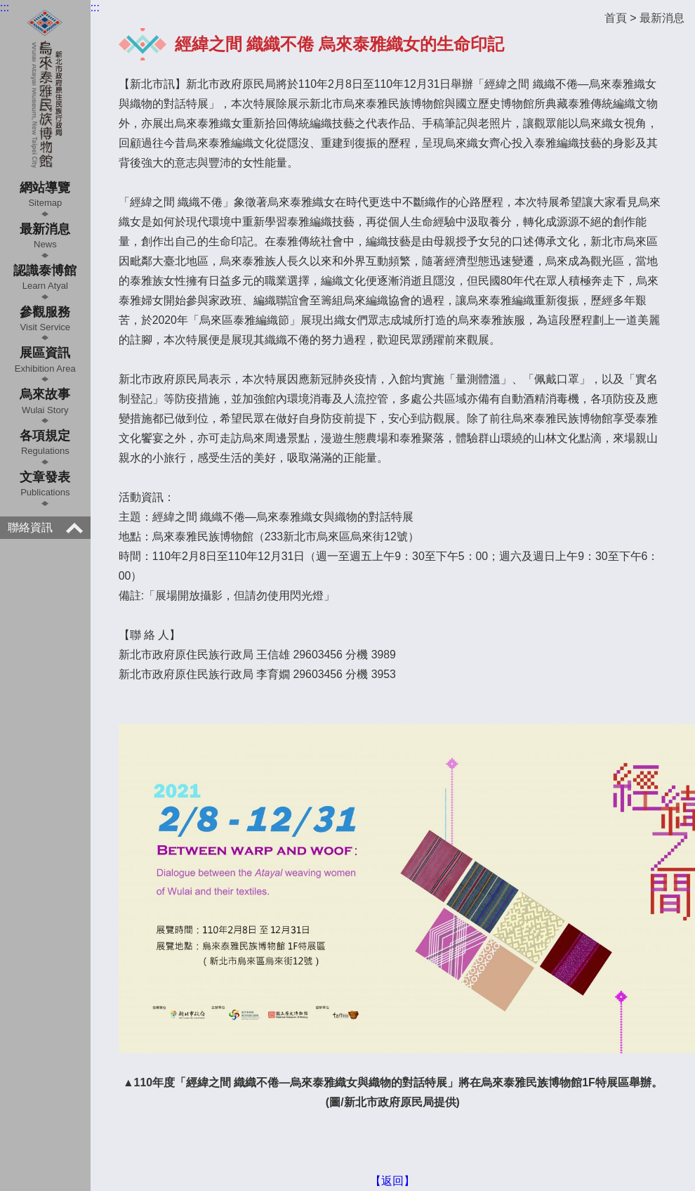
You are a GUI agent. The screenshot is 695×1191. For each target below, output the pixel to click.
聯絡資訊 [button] (45, 527)
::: (4, 7)
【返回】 (392, 1181)
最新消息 (662, 18)
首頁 (615, 18)
